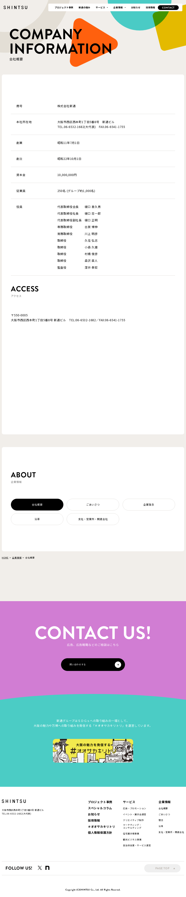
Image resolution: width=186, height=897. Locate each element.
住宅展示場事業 (131, 833)
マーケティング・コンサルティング (132, 826)
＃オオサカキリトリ (101, 826)
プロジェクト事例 (100, 802)
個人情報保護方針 (100, 832)
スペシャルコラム (100, 808)
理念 (161, 820)
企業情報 (16, 557)
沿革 (37, 519)
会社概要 (37, 504)
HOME (5, 557)
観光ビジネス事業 (132, 839)
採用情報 (94, 820)
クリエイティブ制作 (133, 820)
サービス (129, 802)
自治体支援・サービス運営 (137, 845)
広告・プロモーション (134, 808)
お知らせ (94, 814)
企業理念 (148, 504)
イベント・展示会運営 (134, 814)
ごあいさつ (93, 504)
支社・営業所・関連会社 (93, 519)
